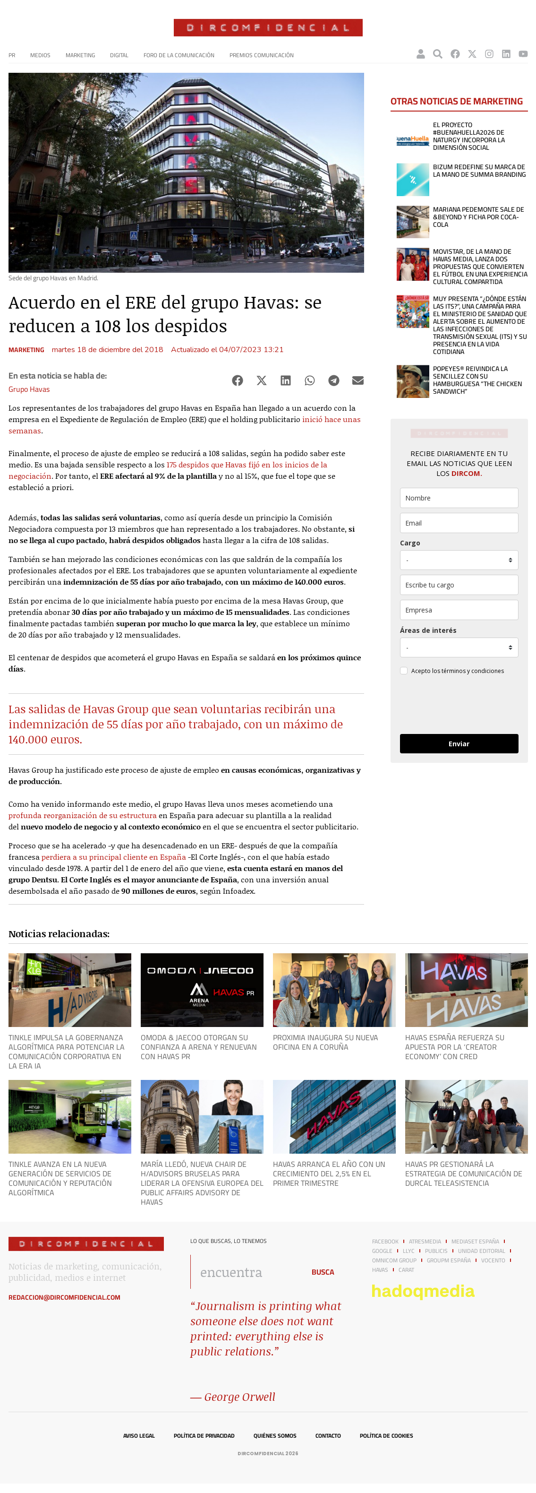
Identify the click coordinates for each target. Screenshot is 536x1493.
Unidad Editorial (481, 1251)
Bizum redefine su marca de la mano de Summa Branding (479, 171)
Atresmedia (425, 1241)
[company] (459, 610)
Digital (119, 55)
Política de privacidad (204, 1436)
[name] (459, 498)
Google (382, 1251)
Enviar (459, 743)
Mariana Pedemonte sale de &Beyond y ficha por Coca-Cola (478, 217)
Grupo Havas (29, 389)
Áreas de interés (428, 630)
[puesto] (459, 560)
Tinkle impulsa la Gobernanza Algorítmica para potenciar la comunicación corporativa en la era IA (67, 1051)
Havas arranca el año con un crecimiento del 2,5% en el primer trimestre (329, 1173)
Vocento (493, 1260)
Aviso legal (139, 1436)
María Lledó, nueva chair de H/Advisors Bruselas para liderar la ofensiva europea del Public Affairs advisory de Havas (202, 1183)
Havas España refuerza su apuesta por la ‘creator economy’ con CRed (454, 1046)
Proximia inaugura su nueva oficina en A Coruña (325, 1042)
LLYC (409, 1251)
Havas (380, 1270)
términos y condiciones (473, 671)
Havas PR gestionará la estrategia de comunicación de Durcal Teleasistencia (463, 1173)
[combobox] (245, 1272)
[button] (237, 380)
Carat (406, 1270)
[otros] (459, 585)
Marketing (80, 55)
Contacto (328, 1436)
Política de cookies (386, 1436)
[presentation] (459, 706)
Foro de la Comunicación (179, 55)
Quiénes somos (275, 1436)
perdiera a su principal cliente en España (114, 856)
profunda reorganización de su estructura (83, 815)
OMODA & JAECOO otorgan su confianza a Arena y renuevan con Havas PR (199, 1046)
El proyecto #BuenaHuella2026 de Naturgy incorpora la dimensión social (469, 136)
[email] (459, 523)
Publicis (436, 1251)
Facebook (385, 1241)
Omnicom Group (394, 1260)
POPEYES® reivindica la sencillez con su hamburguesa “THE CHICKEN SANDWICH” (477, 379)
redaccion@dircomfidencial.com (64, 1297)
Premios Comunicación (262, 55)
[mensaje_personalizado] (459, 647)
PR (12, 55)
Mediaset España (475, 1241)
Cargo (410, 542)
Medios (40, 55)
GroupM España (449, 1260)
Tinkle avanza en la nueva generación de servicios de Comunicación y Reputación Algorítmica (60, 1178)
